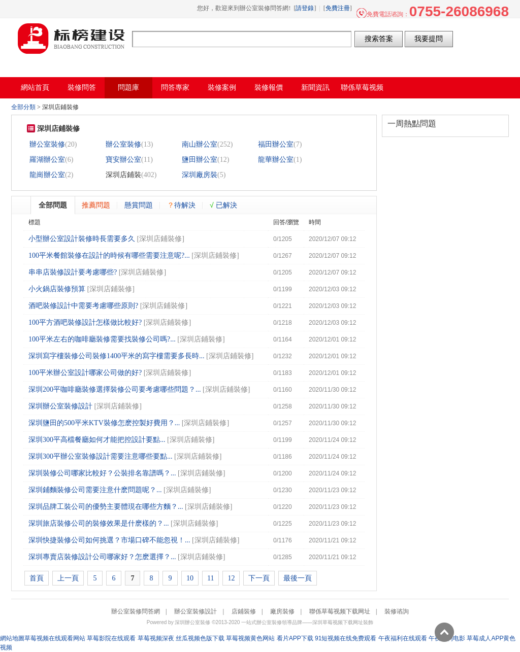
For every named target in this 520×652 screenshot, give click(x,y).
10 (189, 578)
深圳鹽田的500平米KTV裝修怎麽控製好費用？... (104, 423)
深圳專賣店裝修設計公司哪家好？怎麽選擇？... (102, 557)
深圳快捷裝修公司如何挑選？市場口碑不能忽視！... (109, 540)
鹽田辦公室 (199, 159)
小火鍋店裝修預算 (56, 289)
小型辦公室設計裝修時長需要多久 (81, 239)
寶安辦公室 (123, 159)
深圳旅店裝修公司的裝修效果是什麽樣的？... (98, 523)
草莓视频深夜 (156, 638)
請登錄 (305, 8)
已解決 (223, 205)
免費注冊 (338, 8)
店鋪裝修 (244, 611)
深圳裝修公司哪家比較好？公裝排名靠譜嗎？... (102, 473)
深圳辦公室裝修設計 (60, 406)
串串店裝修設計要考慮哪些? (72, 272)
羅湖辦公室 (47, 159)
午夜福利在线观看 (402, 638)
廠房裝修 (282, 611)
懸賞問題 (138, 205)
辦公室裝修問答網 (71, 38)
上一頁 (68, 578)
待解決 (181, 205)
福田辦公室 (276, 144)
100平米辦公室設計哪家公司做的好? (85, 372)
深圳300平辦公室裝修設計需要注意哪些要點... (100, 456)
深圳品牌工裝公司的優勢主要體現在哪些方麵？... (105, 506)
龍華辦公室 (276, 159)
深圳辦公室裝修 (192, 622)
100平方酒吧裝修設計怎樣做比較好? (85, 322)
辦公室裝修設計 (195, 611)
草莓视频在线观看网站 (54, 638)
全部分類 (23, 107)
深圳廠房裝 (199, 175)
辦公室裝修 (47, 144)
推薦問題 (96, 205)
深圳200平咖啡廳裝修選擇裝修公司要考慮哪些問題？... (114, 389)
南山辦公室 (199, 144)
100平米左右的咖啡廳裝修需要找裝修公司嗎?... (102, 339)
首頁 (36, 578)
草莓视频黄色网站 (250, 638)
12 (231, 578)
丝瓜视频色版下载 (200, 638)
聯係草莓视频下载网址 (339, 611)
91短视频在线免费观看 (345, 638)
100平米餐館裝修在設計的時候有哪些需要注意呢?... (109, 255)
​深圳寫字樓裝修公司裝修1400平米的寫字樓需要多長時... (116, 356)
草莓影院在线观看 (111, 638)
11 (210, 578)
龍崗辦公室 (47, 175)
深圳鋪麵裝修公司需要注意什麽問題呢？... (95, 490)
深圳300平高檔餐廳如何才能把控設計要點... (97, 439)
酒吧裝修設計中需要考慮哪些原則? (83, 306)
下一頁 (259, 578)
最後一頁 (297, 578)
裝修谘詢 (396, 611)
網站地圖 (12, 638)
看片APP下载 (295, 638)
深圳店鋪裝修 (160, 239)
